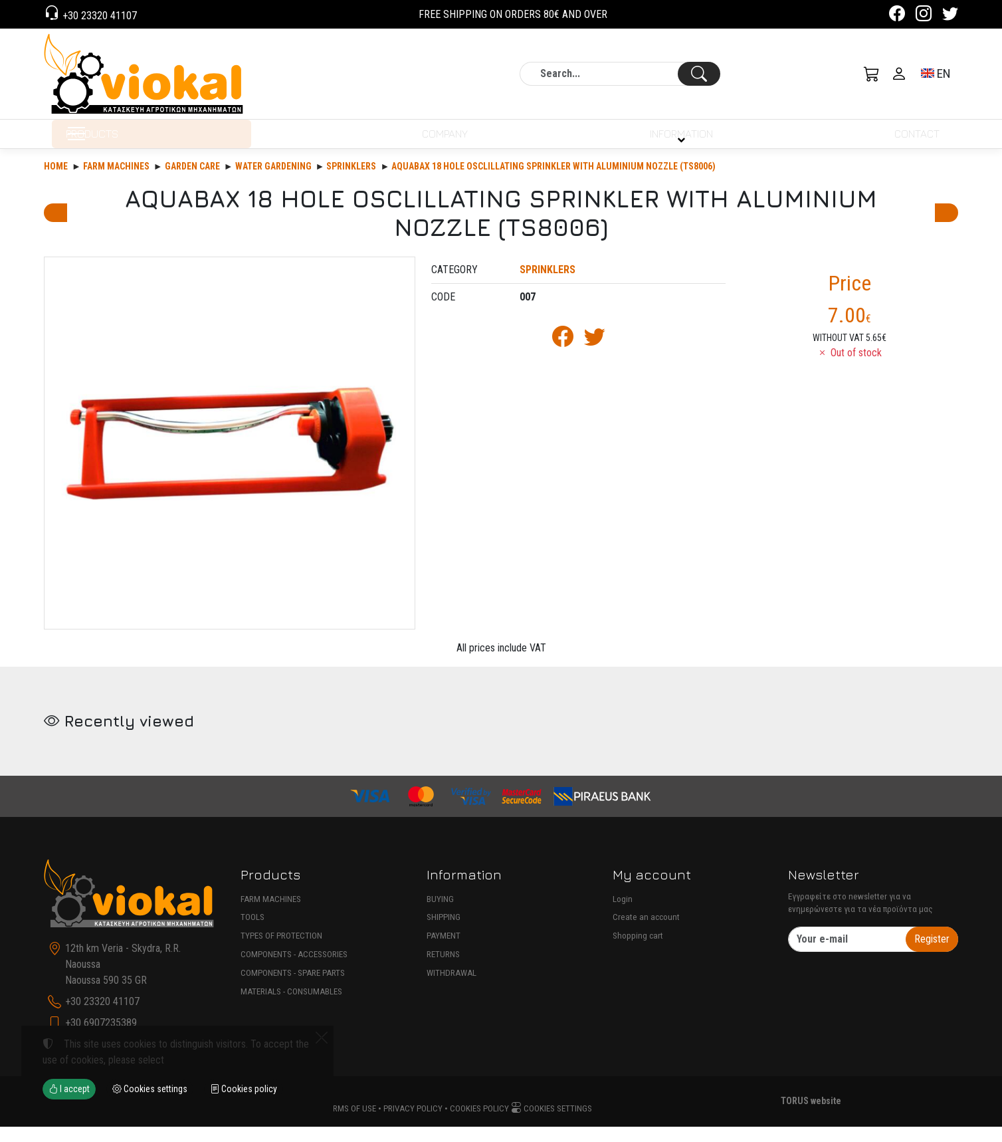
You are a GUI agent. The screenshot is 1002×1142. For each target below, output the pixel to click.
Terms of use (350, 1124)
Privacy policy (413, 1124)
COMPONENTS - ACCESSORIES (294, 969)
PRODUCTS (130, 141)
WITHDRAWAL (451, 988)
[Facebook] (897, 15)
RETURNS (443, 969)
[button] (871, 74)
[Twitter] (950, 15)
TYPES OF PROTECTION (281, 951)
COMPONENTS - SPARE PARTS (293, 988)
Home (56, 181)
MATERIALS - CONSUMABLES (291, 1007)
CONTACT (914, 142)
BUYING (440, 914)
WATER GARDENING (273, 181)
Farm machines (116, 181)
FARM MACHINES (271, 914)
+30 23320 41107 (98, 15)
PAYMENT (443, 951)
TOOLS (252, 933)
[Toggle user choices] (899, 73)
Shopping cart (638, 951)
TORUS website (811, 1116)
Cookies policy (479, 1124)
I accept (69, 1089)
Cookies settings (551, 1124)
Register (932, 954)
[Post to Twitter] (594, 356)
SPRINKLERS (351, 181)
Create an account (646, 933)
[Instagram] (924, 15)
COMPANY (441, 142)
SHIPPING (443, 933)
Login (623, 914)
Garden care (192, 181)
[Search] (620, 74)
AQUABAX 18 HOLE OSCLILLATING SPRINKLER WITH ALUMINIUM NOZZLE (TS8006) (553, 181)
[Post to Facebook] (562, 356)
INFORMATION (678, 142)
